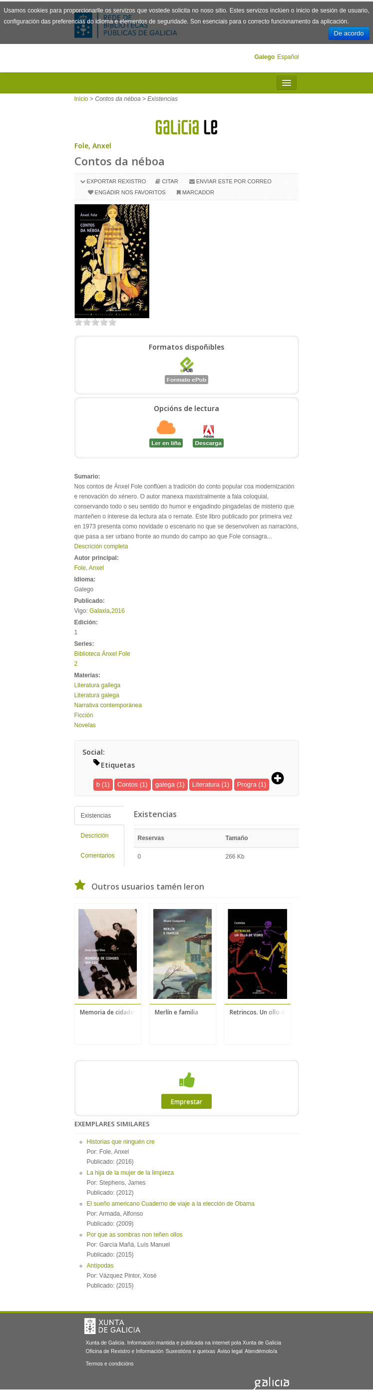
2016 (118, 610)
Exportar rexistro (116, 181)
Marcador (198, 192)
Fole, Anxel (92, 145)
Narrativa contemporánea (108, 705)
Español (288, 56)
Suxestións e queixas (190, 1351)
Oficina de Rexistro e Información (125, 1351)
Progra (247, 784)
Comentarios (98, 855)
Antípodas (100, 1265)
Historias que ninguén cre (121, 1141)
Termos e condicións (110, 1364)
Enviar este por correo (234, 181)
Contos (127, 784)
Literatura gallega (97, 685)
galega (165, 784)
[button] (281, 779)
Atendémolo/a (261, 1351)
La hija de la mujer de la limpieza (130, 1172)
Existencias (96, 815)
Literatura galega (96, 695)
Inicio (81, 98)
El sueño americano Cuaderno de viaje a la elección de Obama (171, 1203)
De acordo (349, 33)
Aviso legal (230, 1351)
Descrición (95, 835)
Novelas (85, 725)
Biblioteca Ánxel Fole (102, 653)
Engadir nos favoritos (130, 192)
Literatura (206, 784)
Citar (170, 181)
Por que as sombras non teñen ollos (135, 1234)
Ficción (83, 715)
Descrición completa (101, 546)
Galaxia (99, 610)
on (78, 322)
